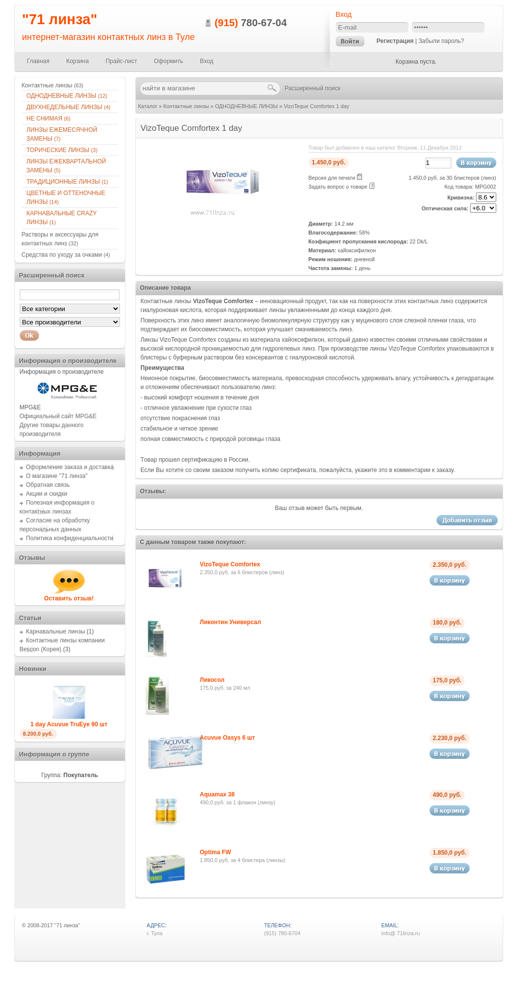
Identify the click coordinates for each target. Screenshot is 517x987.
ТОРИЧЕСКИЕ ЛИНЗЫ (62, 150)
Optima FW (215, 852)
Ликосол (212, 679)
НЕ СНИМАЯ (49, 118)
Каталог (148, 106)
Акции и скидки (47, 493)
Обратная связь (48, 484)
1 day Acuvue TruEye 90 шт (68, 724)
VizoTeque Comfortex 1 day (316, 106)
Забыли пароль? (441, 41)
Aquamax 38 (217, 794)
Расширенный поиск (313, 88)
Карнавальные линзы (55, 631)
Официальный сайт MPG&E (58, 416)
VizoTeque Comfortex (230, 564)
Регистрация (395, 41)
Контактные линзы (186, 106)
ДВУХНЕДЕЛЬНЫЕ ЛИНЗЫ (69, 107)
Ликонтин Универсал (230, 622)
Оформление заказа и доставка (70, 467)
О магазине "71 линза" (57, 476)
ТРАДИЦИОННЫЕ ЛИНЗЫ (67, 181)
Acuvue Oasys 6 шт (227, 737)
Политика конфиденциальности (70, 538)
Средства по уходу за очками (66, 254)
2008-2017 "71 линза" (53, 925)
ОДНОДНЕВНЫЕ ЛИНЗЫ (246, 106)
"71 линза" (60, 19)
